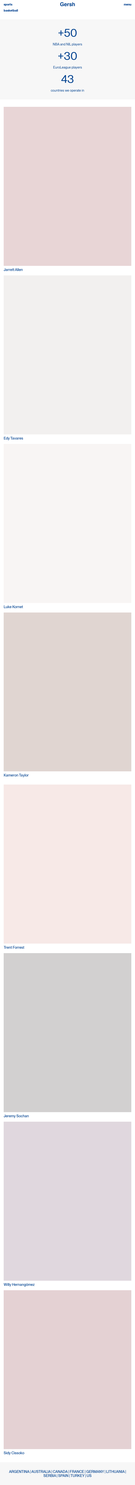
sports (8, 4)
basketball (11, 10)
